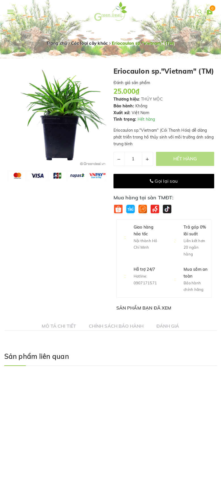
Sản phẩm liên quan (36, 356)
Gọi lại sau (164, 181)
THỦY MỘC (152, 99)
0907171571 (145, 283)
